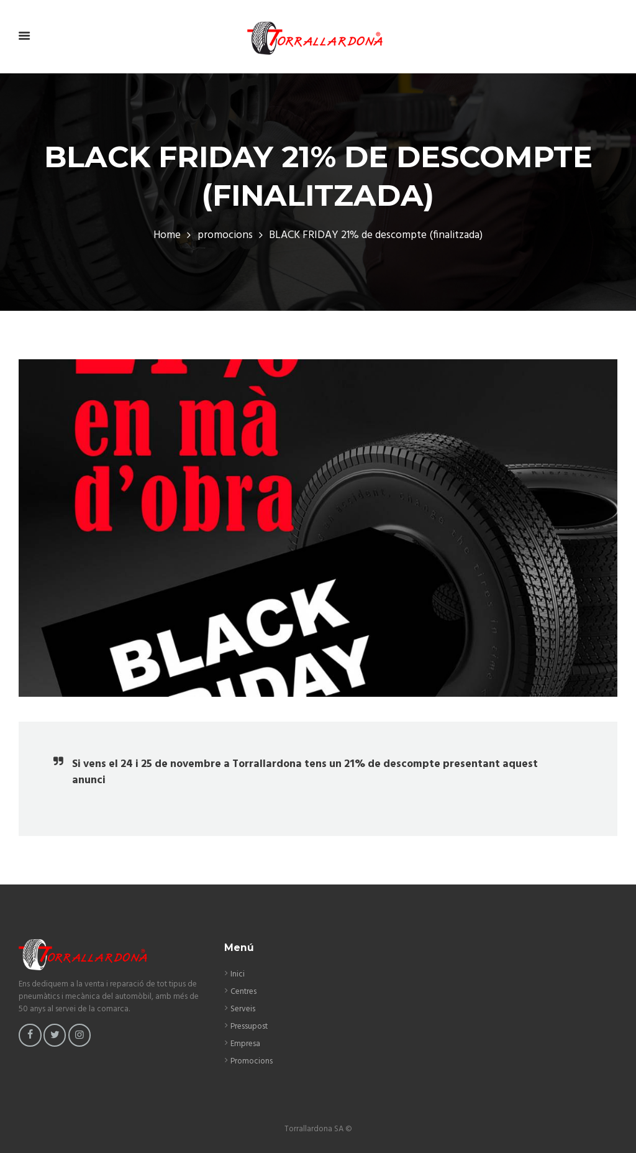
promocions (225, 235)
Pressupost (249, 1026)
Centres (243, 991)
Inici (237, 974)
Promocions (251, 1061)
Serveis (242, 1009)
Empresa (245, 1043)
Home (167, 235)
